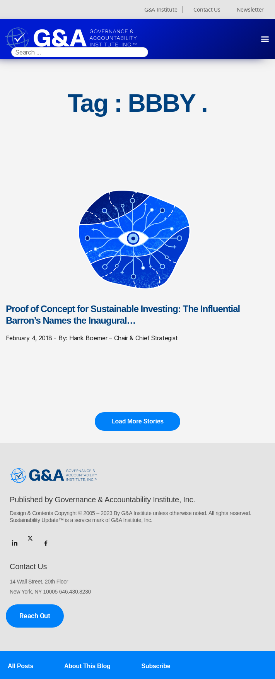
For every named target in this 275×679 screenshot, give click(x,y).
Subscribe (156, 666)
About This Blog (87, 666)
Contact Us (206, 9)
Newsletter (250, 9)
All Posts (20, 666)
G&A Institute (161, 9)
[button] (264, 38)
